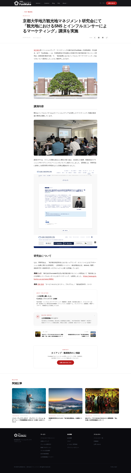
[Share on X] (94, 37)
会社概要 (69, 438)
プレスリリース (26, 15)
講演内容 (39, 106)
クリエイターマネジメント (48, 438)
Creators (46, 3)
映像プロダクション (46, 447)
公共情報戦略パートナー (47, 457)
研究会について (42, 255)
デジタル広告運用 (45, 450)
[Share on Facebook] (98, 37)
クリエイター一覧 (98, 438)
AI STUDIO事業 (45, 454)
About (65, 3)
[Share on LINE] (102, 37)
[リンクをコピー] (106, 37)
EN (100, 3)
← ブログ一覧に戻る (27, 12)
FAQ (59, 3)
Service (38, 3)
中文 (104, 3)
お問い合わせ (111, 3)
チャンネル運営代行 (46, 444)
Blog (53, 3)
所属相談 (96, 441)
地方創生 (37, 50)
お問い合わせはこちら (65, 362)
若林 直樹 (41, 284)
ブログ (69, 441)
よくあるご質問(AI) (72, 444)
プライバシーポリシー (73, 447)
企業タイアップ (45, 441)
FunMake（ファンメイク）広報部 (47, 299)
